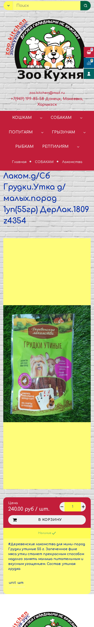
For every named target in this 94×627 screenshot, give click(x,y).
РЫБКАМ (24, 146)
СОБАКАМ (61, 118)
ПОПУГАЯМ (21, 132)
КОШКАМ (22, 118)
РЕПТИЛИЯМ (55, 146)
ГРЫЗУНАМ (63, 132)
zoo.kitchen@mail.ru (47, 93)
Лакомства (72, 162)
